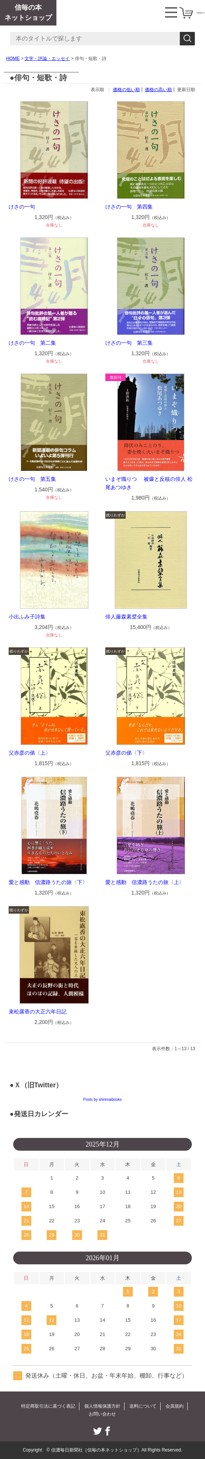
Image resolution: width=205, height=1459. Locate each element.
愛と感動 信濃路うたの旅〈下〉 (48, 882)
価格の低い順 (126, 89)
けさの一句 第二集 (32, 343)
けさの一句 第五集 (32, 479)
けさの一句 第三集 (129, 343)
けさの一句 (22, 207)
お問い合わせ (102, 1414)
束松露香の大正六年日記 (38, 1012)
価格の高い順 (158, 89)
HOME (13, 58)
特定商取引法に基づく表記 (48, 1406)
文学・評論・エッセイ (47, 58)
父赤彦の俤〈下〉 (126, 753)
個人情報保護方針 (102, 1406)
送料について (142, 1406)
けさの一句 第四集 (129, 207)
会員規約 (175, 1406)
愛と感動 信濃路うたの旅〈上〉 (144, 882)
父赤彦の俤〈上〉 (30, 753)
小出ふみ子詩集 (27, 617)
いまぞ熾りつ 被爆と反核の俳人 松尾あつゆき (149, 483)
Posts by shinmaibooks (102, 1099)
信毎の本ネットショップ (28, 12)
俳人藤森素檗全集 (126, 617)
